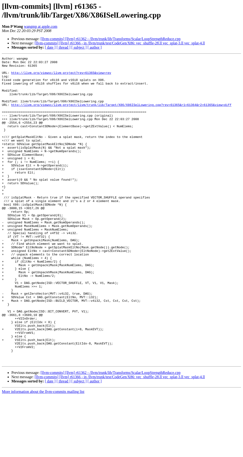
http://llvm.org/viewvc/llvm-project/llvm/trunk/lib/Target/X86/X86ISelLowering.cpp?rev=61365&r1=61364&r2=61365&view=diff (121, 115)
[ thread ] (63, 47)
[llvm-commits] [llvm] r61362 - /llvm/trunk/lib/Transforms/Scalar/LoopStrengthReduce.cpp (111, 39)
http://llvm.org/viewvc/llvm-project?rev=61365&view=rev (61, 76)
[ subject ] (79, 47)
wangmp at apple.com (40, 26)
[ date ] (50, 47)
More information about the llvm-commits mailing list (43, 453)
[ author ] (95, 47)
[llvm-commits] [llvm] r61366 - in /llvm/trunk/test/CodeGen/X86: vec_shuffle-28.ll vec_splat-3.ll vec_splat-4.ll (120, 43)
